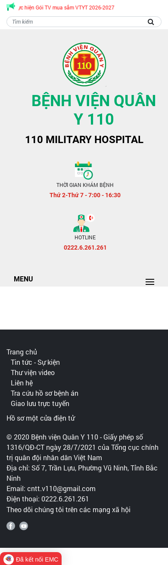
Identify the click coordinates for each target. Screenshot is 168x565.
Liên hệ (22, 382)
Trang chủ (21, 351)
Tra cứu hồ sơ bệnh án (44, 392)
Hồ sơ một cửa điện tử (40, 417)
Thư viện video (33, 372)
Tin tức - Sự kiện (35, 361)
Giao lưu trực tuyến (40, 403)
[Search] (84, 21)
